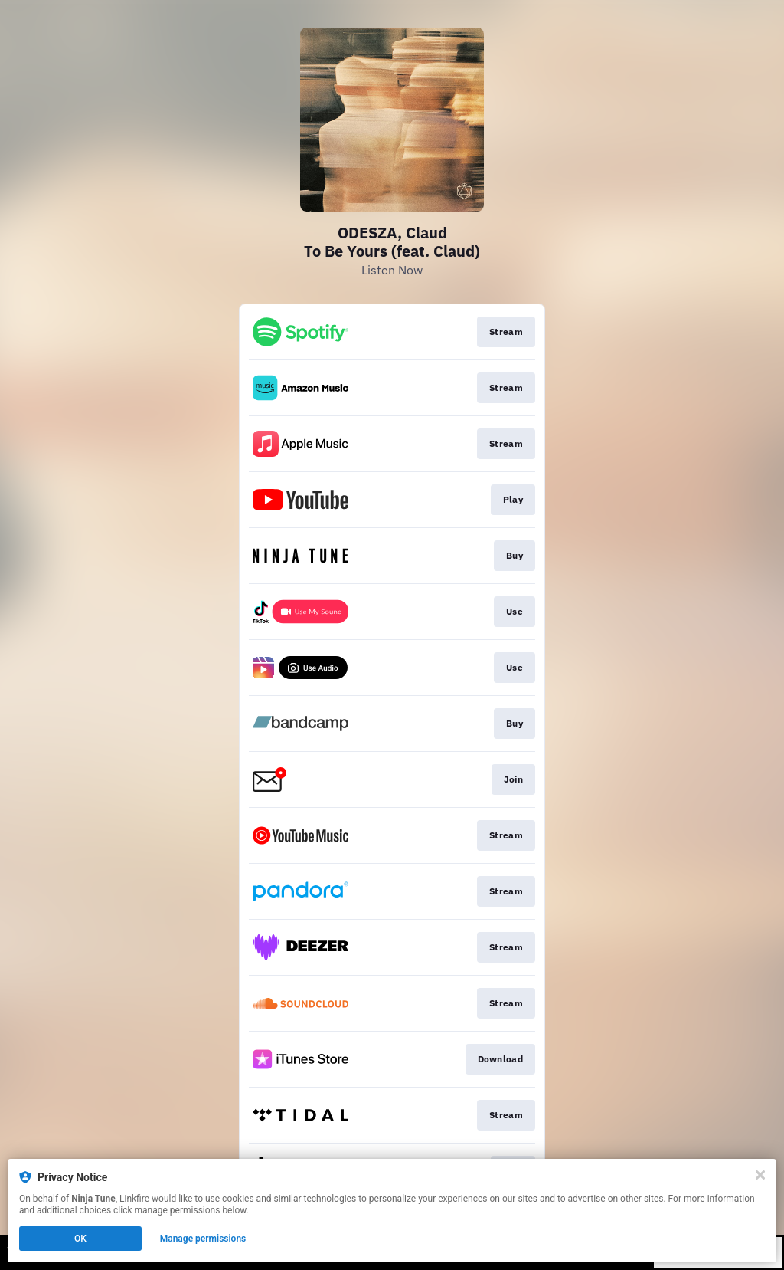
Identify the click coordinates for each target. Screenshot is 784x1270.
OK (80, 1238)
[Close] (760, 1175)
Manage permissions (203, 1238)
